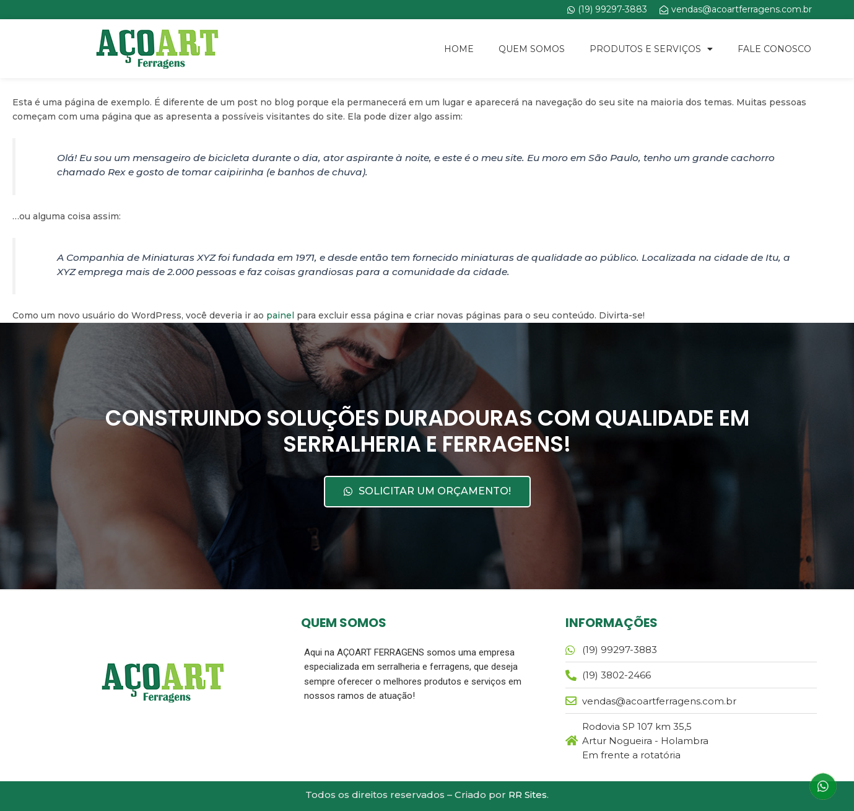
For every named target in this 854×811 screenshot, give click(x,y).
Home (459, 49)
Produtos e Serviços (651, 48)
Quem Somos (532, 49)
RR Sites (527, 794)
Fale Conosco (774, 49)
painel (280, 315)
